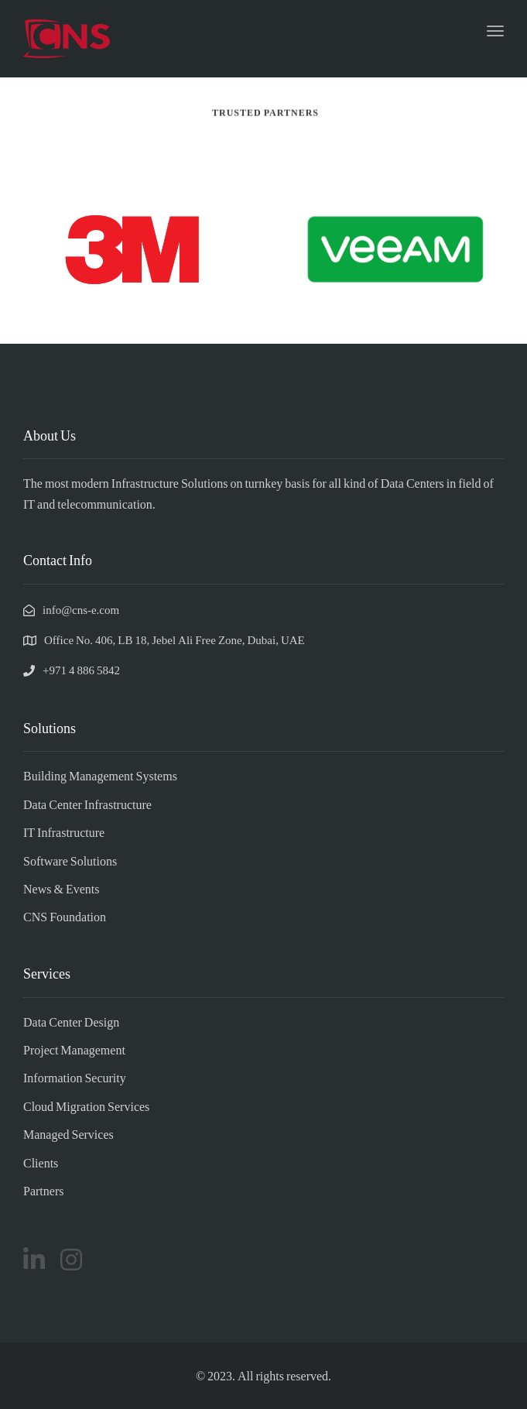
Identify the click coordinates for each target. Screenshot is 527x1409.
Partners (43, 1190)
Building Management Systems (100, 775)
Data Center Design (71, 1021)
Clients (40, 1162)
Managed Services (68, 1133)
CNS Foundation (64, 916)
